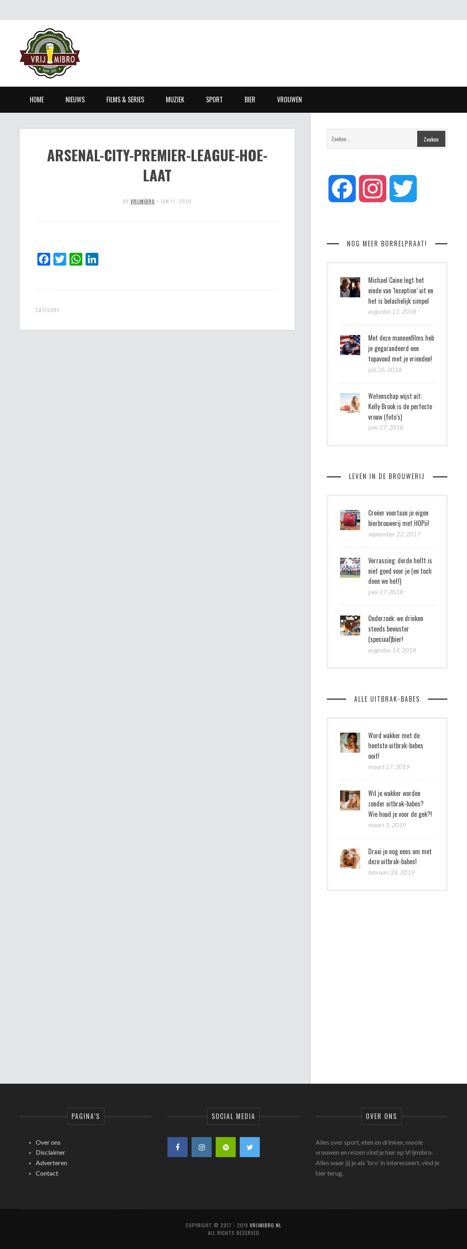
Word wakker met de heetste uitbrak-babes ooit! (395, 746)
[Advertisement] (301, 46)
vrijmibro (143, 201)
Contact (47, 1173)
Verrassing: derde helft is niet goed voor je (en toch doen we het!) (400, 571)
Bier (250, 99)
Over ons (48, 1142)
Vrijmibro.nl (265, 1225)
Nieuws (75, 99)
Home (37, 99)
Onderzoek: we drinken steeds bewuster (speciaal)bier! (395, 628)
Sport (214, 99)
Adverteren (51, 1162)
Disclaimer (50, 1152)
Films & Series (125, 99)
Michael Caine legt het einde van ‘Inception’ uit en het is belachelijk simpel (400, 290)
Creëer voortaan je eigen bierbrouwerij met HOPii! (398, 518)
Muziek (175, 99)
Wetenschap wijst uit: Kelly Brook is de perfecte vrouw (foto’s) (400, 406)
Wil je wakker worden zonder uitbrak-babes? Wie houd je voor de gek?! (400, 803)
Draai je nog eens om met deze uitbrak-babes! (400, 857)
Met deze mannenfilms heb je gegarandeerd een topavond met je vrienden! (401, 348)
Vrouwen (289, 99)
